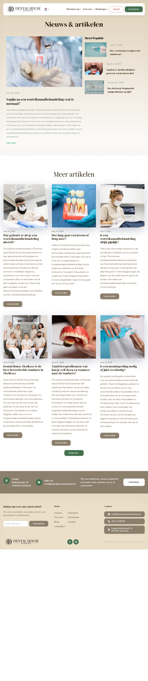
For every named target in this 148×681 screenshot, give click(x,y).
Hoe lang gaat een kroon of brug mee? (70, 237)
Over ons (58, 517)
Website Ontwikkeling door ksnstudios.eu (124, 541)
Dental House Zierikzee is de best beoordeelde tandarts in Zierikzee (23, 370)
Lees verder (13, 304)
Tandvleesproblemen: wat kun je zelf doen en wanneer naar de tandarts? (71, 370)
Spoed (116, 9)
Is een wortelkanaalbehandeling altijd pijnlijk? (118, 239)
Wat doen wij (72, 9)
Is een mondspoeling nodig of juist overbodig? (118, 368)
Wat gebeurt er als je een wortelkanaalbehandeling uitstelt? (21, 239)
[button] (46, 9)
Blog (56, 521)
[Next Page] (74, 453)
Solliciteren (73, 517)
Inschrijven (134, 9)
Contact (58, 513)
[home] (24, 9)
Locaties (72, 521)
